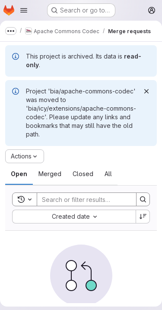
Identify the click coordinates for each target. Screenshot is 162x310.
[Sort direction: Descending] (143, 216)
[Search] (94, 199)
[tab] (19, 174)
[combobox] (74, 216)
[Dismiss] (146, 91)
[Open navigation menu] (24, 10)
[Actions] (24, 156)
